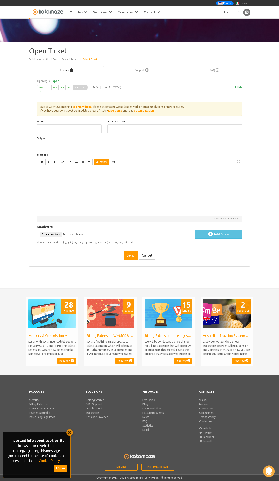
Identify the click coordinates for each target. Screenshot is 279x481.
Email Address (116, 126)
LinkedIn (206, 445)
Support (142, 74)
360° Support (94, 408)
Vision (203, 404)
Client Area (52, 63)
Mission (203, 408)
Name (40, 126)
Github (205, 432)
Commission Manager (42, 413)
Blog (145, 408)
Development (94, 413)
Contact (152, 12)
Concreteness (207, 413)
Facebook (207, 441)
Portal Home (35, 63)
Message (42, 159)
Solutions (102, 12)
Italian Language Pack (42, 421)
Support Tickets (70, 63)
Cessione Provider (97, 421)
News (145, 421)
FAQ (214, 74)
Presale (66, 74)
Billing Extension (39, 408)
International (158, 471)
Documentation (151, 413)
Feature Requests (153, 417)
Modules (78, 12)
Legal (145, 434)
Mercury (34, 404)
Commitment (206, 417)
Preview (101, 166)
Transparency (207, 421)
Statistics (147, 430)
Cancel (147, 260)
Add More (218, 238)
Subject (41, 142)
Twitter (205, 437)
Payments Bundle (39, 417)
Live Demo (148, 404)
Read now (66, 365)
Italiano (242, 3)
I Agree (60, 468)
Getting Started (95, 404)
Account (232, 12)
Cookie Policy (49, 461)
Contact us (205, 425)
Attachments (45, 231)
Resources (128, 12)
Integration (92, 417)
